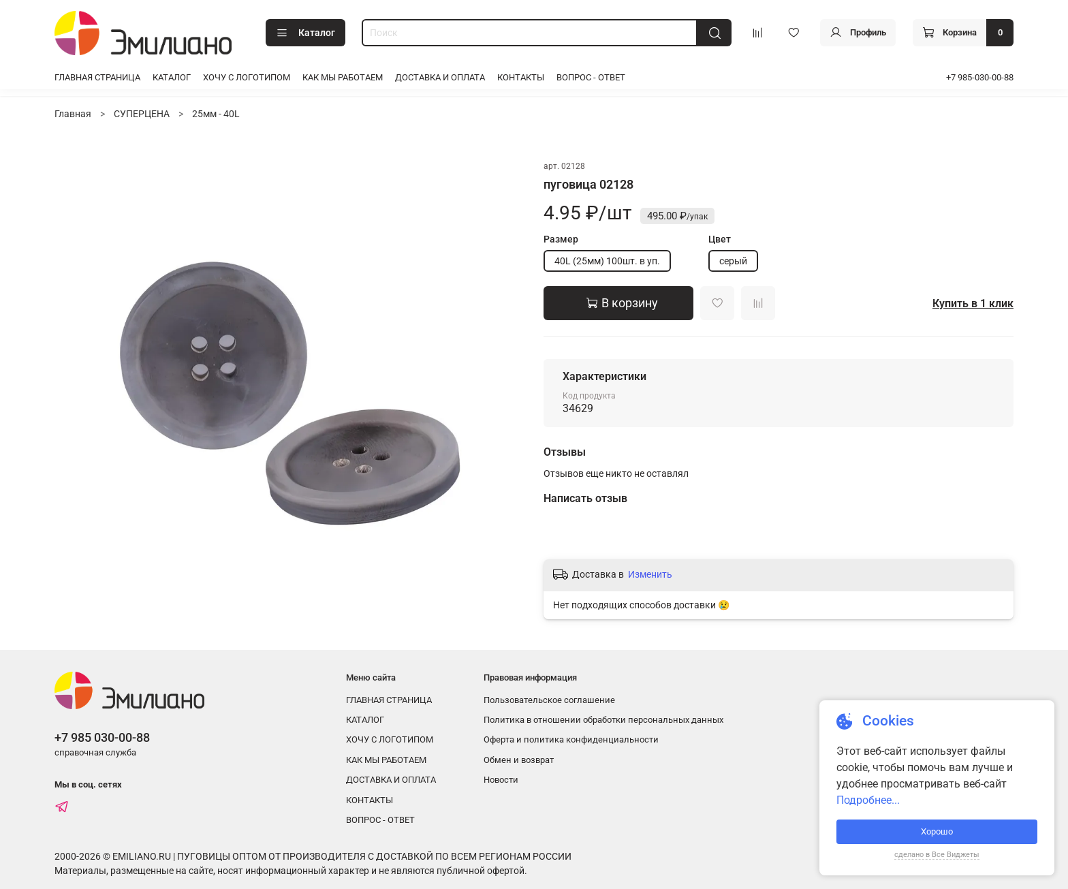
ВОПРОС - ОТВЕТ (590, 77)
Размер (561, 239)
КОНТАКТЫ (520, 77)
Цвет (719, 239)
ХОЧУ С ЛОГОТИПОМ (246, 77)
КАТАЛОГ (172, 77)
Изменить (650, 574)
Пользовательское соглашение (549, 700)
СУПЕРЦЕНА (142, 113)
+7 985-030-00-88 (980, 77)
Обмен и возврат (519, 760)
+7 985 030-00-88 (102, 737)
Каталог (305, 33)
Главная (72, 113)
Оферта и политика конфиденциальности (571, 739)
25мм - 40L (216, 113)
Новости (501, 780)
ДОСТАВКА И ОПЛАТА (440, 77)
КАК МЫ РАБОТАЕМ (342, 77)
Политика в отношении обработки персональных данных (603, 720)
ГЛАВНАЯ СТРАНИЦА (97, 77)
